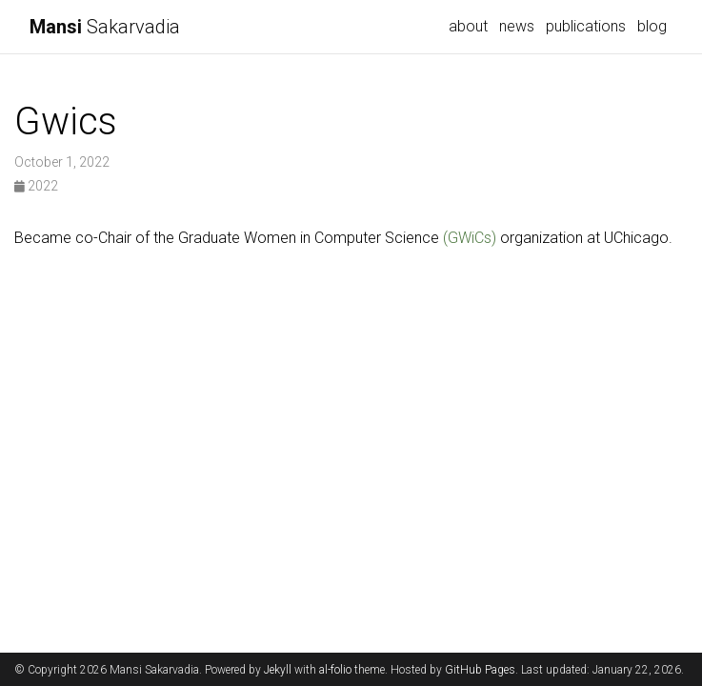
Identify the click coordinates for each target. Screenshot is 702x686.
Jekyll (277, 669)
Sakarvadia (105, 26)
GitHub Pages (480, 669)
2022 (36, 185)
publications (586, 26)
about (468, 26)
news (516, 26)
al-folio (335, 669)
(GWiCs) (469, 238)
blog (652, 26)
